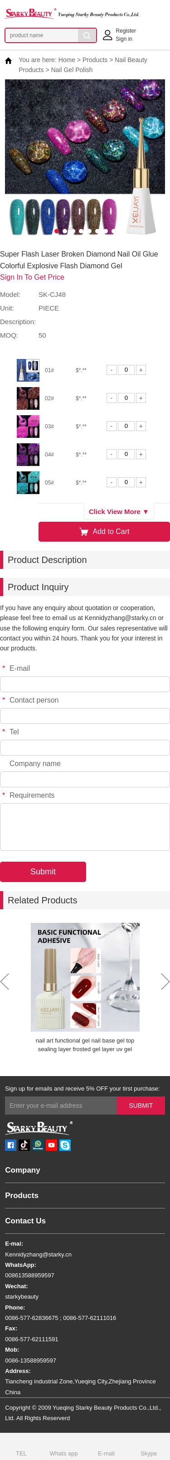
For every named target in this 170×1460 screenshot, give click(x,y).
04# (49, 454)
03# (49, 426)
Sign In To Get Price (32, 277)
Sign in (124, 39)
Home (66, 59)
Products (95, 59)
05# (49, 483)
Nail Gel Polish (71, 69)
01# (49, 370)
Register (126, 31)
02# (49, 398)
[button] (56, 231)
